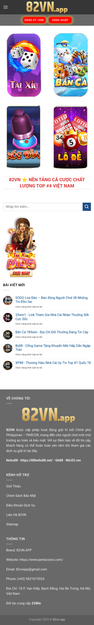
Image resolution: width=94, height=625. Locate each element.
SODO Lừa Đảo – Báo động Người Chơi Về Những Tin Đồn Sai (51, 300)
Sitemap (12, 524)
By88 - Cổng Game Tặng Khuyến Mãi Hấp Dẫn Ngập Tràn (52, 348)
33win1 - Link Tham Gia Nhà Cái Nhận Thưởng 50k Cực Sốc (52, 317)
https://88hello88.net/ (36, 460)
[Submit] (87, 207)
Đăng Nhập (60, 20)
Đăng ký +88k (34, 20)
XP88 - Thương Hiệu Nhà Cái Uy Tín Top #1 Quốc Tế (53, 363)
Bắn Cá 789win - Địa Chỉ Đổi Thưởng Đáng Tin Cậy (51, 332)
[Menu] (5, 7)
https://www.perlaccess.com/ (41, 560)
